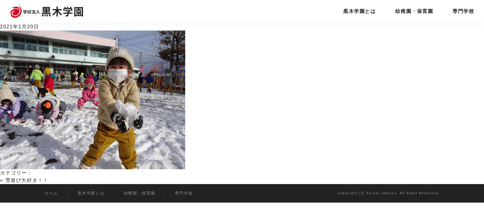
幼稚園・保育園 (414, 11)
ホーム (51, 193)
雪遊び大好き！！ (27, 180)
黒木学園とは (359, 11)
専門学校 (463, 11)
